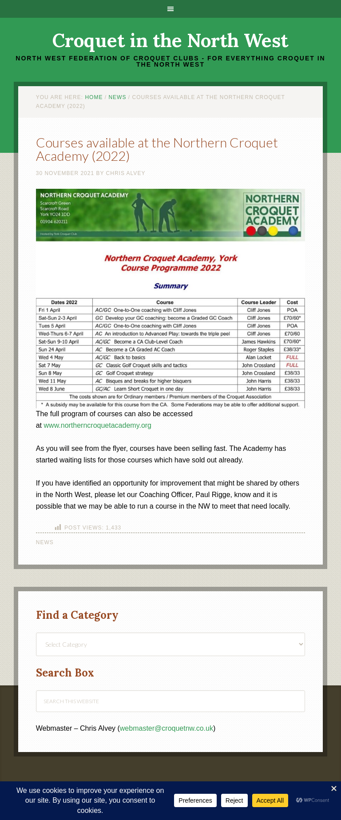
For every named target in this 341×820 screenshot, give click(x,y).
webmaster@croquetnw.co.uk (166, 728)
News (45, 542)
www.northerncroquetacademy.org (98, 425)
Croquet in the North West (170, 40)
